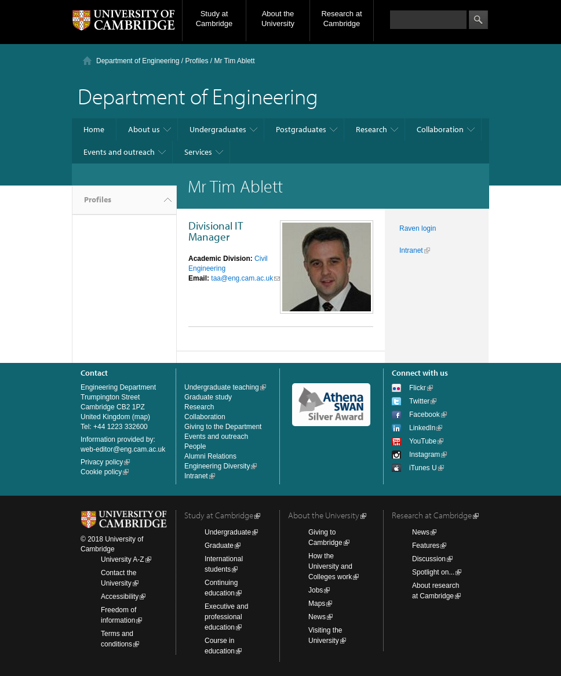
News (317, 617)
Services (198, 152)
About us (144, 129)
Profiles (97, 199)
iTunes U (423, 468)
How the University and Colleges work (330, 566)
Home (93, 129)
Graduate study (208, 397)
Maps (316, 603)
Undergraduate (228, 532)
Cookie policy (101, 472)
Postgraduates (301, 129)
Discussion (429, 559)
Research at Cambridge (341, 18)
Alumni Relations (210, 456)
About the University (277, 18)
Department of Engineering (137, 61)
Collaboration (440, 129)
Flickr (417, 388)
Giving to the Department (222, 427)
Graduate (219, 545)
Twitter (419, 401)
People (195, 446)
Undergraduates (218, 129)
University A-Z (122, 559)
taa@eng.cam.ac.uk (242, 278)
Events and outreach (119, 152)
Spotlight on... (433, 572)
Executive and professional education (226, 616)
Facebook (424, 414)
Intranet (411, 250)
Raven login (417, 228)
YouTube (422, 441)
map (141, 417)
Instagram (424, 454)
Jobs (315, 590)
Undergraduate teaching (221, 387)
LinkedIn (422, 428)
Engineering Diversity (217, 466)
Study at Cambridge (214, 18)
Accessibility (120, 597)
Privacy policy (102, 462)
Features (425, 545)
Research (371, 129)
